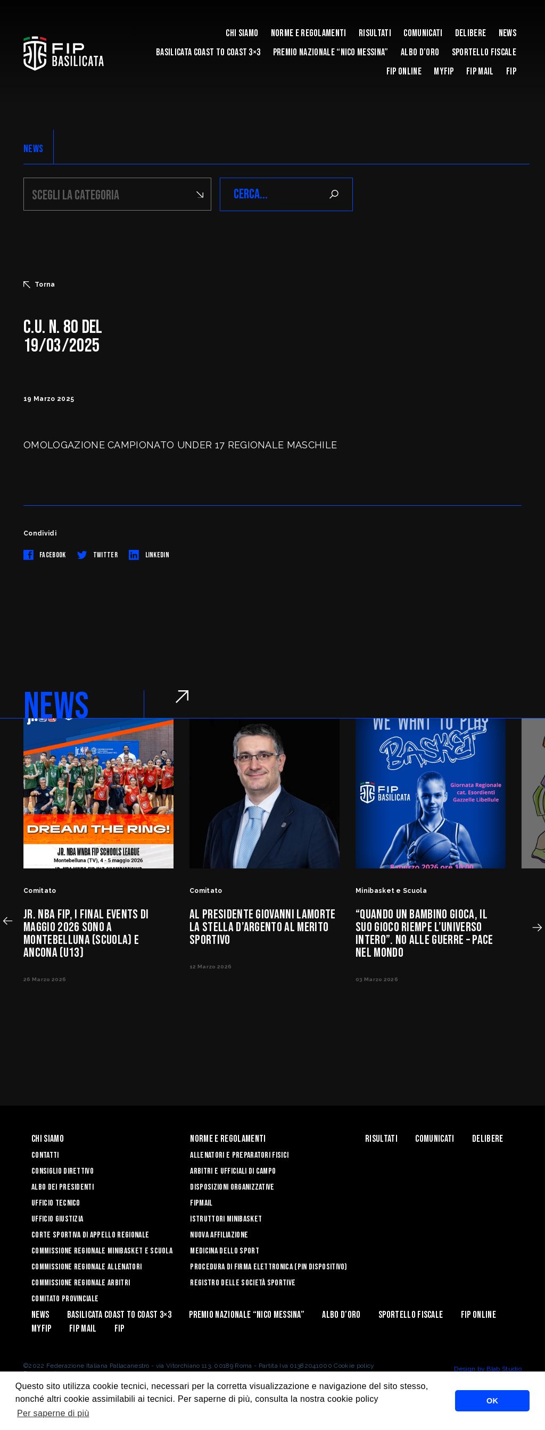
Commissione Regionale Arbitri (80, 1283)
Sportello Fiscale (484, 52)
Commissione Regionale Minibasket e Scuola (101, 1251)
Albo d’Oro (420, 52)
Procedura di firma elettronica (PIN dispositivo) (268, 1267)
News (507, 33)
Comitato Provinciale (64, 1299)
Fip (511, 71)
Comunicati (422, 33)
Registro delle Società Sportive (242, 1283)
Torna (39, 284)
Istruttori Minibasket (226, 1219)
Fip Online (404, 71)
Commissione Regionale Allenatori (86, 1267)
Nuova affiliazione (219, 1235)
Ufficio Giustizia (57, 1219)
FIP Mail (480, 71)
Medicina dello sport (224, 1251)
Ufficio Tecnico (55, 1203)
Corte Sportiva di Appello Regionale (90, 1235)
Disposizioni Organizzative (232, 1187)
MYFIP (444, 71)
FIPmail (201, 1203)
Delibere (470, 33)
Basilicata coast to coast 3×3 (208, 52)
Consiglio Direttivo (62, 1171)
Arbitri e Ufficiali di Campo (233, 1171)
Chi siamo (242, 33)
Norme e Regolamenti (308, 33)
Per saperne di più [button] (53, 1413)
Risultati (375, 33)
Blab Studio (504, 1369)
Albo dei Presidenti (62, 1187)
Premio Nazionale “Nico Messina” (331, 52)
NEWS (33, 149)
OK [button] (492, 1400)
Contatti (45, 1155)
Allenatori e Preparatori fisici (239, 1155)
